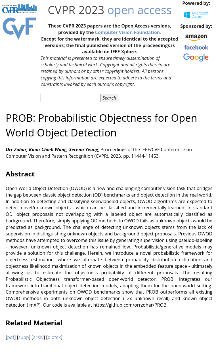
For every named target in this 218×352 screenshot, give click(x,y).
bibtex (54, 337)
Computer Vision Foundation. (128, 32)
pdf (10, 337)
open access (139, 10)
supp (23, 337)
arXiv (38, 337)
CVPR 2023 (76, 10)
